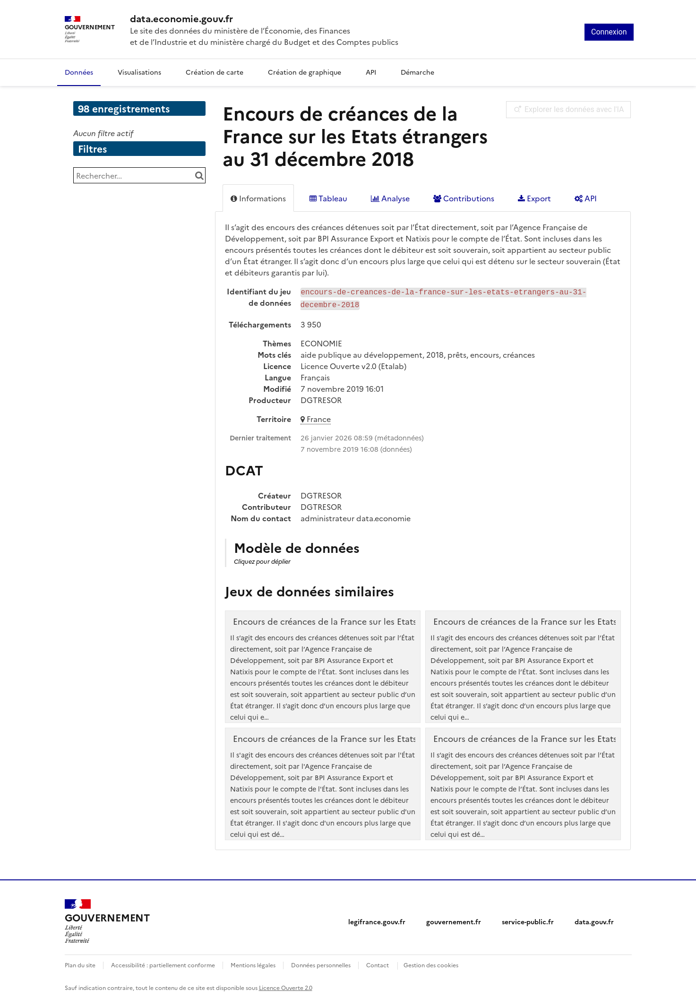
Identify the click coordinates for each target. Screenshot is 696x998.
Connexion (609, 31)
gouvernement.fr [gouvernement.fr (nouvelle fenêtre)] (453, 919)
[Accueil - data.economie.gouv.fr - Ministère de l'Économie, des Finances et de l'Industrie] (107, 919)
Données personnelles (321, 963)
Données (79, 72)
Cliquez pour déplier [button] (262, 559)
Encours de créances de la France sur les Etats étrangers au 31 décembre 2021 (389, 736)
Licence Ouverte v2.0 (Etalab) (353, 364)
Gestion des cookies (431, 963)
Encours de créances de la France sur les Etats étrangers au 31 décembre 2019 (389, 619)
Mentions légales (253, 963)
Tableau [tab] (328, 198)
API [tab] (586, 198)
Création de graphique (304, 72)
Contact (377, 963)
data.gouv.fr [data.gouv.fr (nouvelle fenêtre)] (594, 919)
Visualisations (139, 72)
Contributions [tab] (463, 198)
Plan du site (80, 963)
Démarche (417, 72)
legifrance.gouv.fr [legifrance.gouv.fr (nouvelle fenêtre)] (376, 919)
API (371, 72)
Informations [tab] (258, 198)
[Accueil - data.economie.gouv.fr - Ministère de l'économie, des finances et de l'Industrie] (264, 18)
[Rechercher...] (139, 175)
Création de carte (214, 72)
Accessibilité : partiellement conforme (163, 963)
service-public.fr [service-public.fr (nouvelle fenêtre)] (528, 919)
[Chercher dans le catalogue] (200, 175)
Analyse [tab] (390, 198)
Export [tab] (534, 198)
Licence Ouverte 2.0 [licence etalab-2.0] (285, 985)
